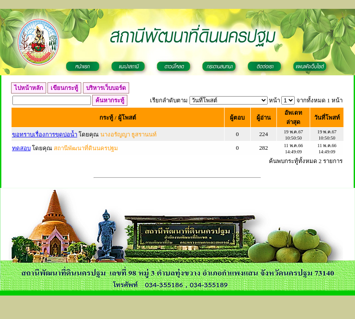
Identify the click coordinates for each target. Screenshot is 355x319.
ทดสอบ (21, 148)
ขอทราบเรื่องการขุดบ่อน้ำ (44, 134)
